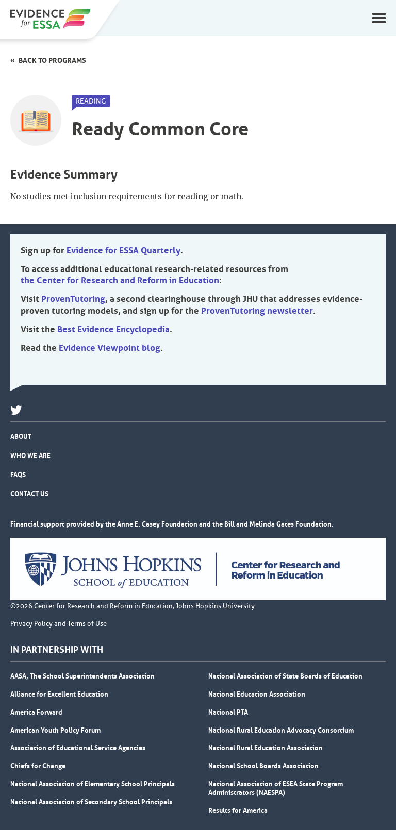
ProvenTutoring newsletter (257, 310)
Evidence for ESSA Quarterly (123, 250)
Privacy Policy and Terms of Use (58, 624)
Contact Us (29, 493)
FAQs (18, 474)
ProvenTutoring (73, 298)
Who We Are (30, 455)
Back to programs (52, 60)
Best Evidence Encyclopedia (113, 329)
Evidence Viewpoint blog (109, 347)
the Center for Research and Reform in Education (120, 280)
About (20, 436)
